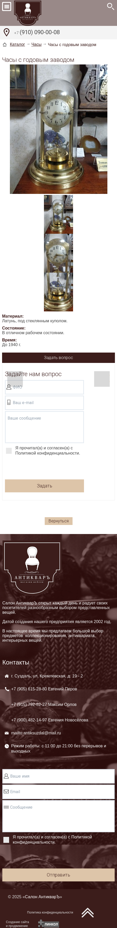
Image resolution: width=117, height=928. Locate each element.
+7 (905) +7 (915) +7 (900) (49, 704)
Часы (36, 44)
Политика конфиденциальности (50, 912)
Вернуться (59, 520)
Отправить (58, 875)
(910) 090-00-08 (37, 33)
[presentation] (44, 468)
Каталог (17, 44)
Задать (44, 485)
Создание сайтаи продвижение (17, 924)
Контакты (15, 662)
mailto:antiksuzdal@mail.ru (36, 733)
